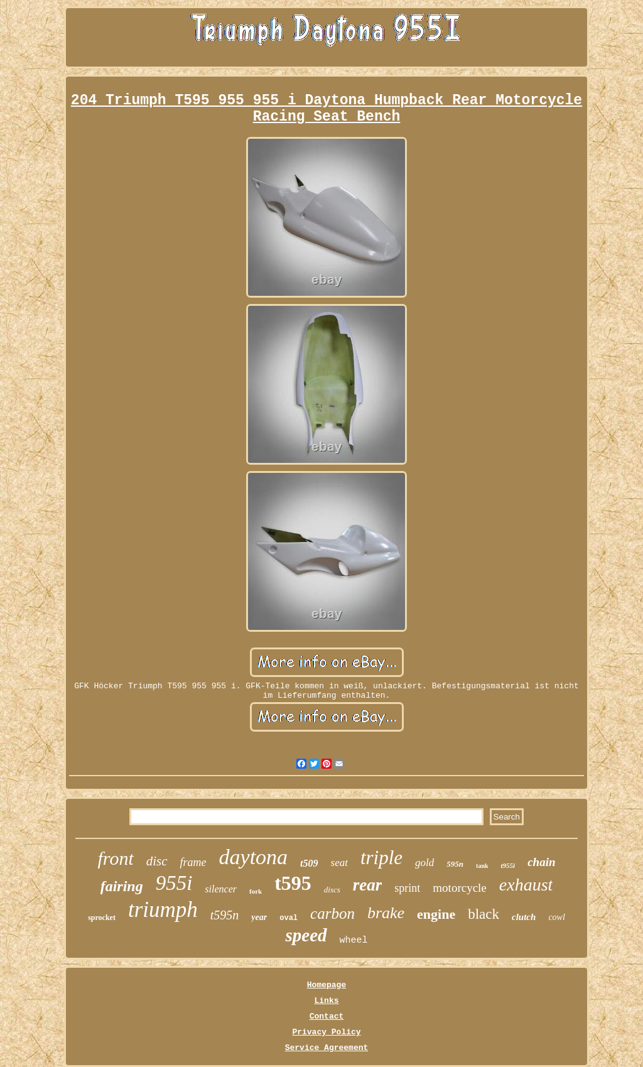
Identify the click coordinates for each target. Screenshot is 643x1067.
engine (436, 914)
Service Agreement (327, 1048)
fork (255, 891)
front (115, 858)
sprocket (102, 917)
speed (306, 935)
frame (193, 862)
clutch (524, 917)
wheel (354, 940)
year (259, 917)
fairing (121, 886)
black (483, 914)
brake (385, 913)
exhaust (526, 884)
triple (381, 858)
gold (424, 863)
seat (339, 863)
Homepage (326, 985)
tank (482, 865)
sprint (407, 888)
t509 (309, 863)
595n (454, 864)
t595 (292, 883)
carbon (332, 913)
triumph (163, 909)
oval (288, 918)
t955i (508, 865)
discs (332, 889)
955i (174, 883)
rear (367, 884)
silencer (221, 889)
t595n (224, 915)
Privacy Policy (326, 1032)
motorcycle (459, 887)
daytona (253, 857)
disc (157, 861)
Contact (327, 1016)
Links (326, 1000)
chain (541, 862)
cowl (556, 917)
